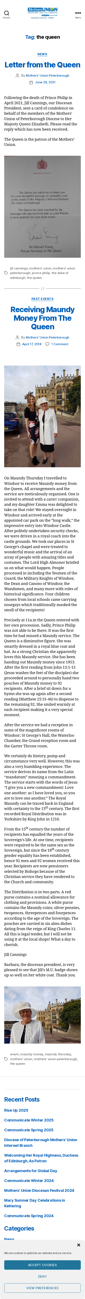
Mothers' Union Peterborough (47, 75)
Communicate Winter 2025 (29, 1120)
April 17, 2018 (31, 344)
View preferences (42, 1288)
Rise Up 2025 (16, 1110)
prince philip (41, 273)
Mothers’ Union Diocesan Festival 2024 (39, 1190)
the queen (34, 278)
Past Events (42, 299)
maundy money (31, 1054)
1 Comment (59, 344)
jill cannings (19, 268)
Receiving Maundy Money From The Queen (42, 318)
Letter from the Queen (42, 64)
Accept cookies (42, 1265)
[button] (79, 1245)
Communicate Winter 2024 (29, 1180)
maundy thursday (58, 1054)
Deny (42, 1276)
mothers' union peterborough (55, 1059)
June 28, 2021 (45, 82)
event (14, 1054)
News (42, 54)
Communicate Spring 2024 (29, 1216)
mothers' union (40, 268)
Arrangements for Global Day (30, 1171)
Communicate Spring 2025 (29, 1130)
